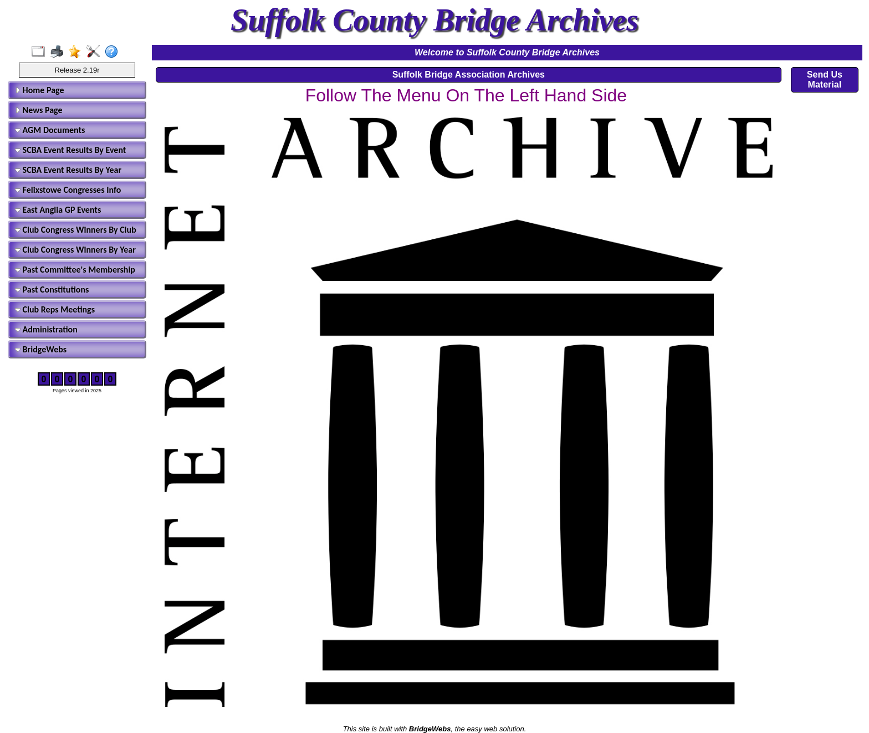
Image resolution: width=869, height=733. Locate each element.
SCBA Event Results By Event (70, 150)
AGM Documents (50, 130)
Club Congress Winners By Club (75, 229)
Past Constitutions (52, 289)
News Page (39, 110)
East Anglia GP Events (58, 209)
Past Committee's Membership (75, 269)
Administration (46, 329)
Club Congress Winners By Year (75, 249)
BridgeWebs (41, 349)
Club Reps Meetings (55, 309)
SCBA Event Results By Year (68, 170)
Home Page (39, 90)
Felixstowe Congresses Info (68, 189)
